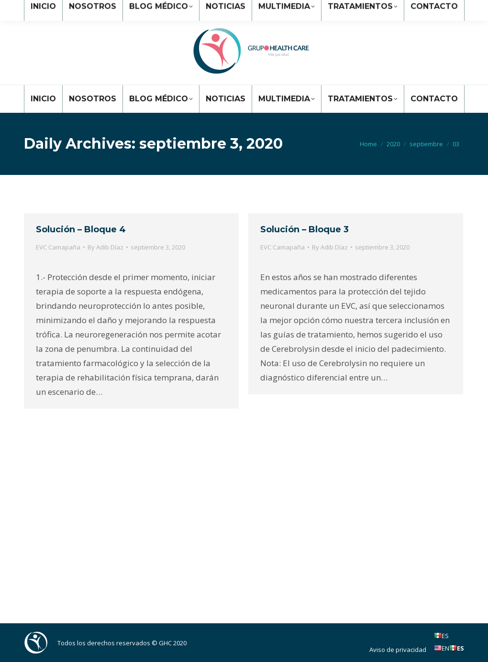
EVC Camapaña (58, 247)
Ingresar (446, 8)
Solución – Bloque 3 (304, 229)
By (105, 247)
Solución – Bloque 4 (81, 229)
